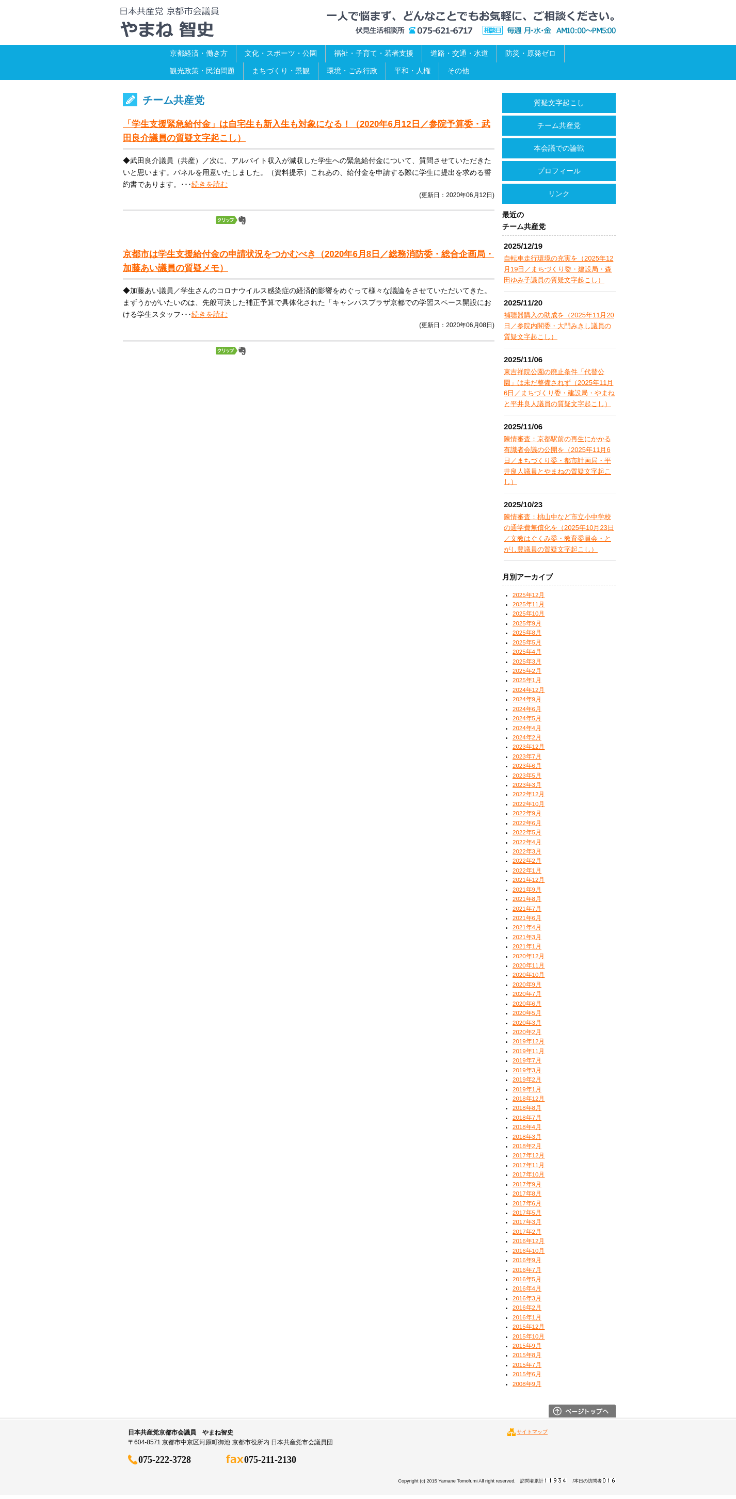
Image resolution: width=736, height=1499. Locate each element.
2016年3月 (527, 1298)
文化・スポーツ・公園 (281, 53)
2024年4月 (527, 728)
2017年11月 (529, 1165)
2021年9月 (527, 889)
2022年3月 (527, 851)
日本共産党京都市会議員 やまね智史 (169, 22)
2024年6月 (527, 709)
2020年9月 (527, 984)
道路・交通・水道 (459, 53)
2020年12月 (529, 956)
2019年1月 (527, 1089)
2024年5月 (527, 718)
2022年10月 (529, 804)
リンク (559, 193)
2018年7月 (527, 1118)
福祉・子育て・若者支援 (373, 53)
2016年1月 (527, 1317)
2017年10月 (529, 1174)
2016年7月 (527, 1270)
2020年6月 (527, 1004)
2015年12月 (529, 1327)
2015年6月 (527, 1374)
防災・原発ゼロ (530, 53)
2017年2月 (527, 1232)
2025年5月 (527, 642)
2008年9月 (527, 1384)
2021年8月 (527, 899)
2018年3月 (527, 1137)
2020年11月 (529, 965)
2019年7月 (527, 1060)
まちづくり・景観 (281, 71)
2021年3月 (527, 937)
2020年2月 (527, 1032)
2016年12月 (529, 1241)
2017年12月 (529, 1155)
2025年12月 (529, 595)
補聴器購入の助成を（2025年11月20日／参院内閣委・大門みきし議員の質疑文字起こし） (559, 326)
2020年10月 (529, 975)
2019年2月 (527, 1079)
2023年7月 (527, 756)
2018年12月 (529, 1098)
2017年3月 (527, 1222)
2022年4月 (527, 842)
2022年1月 (527, 870)
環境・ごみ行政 (352, 71)
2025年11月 (529, 604)
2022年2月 (527, 861)
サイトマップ (532, 1431)
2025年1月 (527, 680)
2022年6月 (527, 823)
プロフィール (559, 171)
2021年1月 (527, 946)
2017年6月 (527, 1203)
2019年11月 (529, 1051)
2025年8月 (527, 633)
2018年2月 (527, 1146)
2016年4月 (527, 1288)
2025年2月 (527, 671)
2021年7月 (527, 909)
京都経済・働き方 (199, 53)
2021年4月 (527, 927)
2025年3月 (527, 661)
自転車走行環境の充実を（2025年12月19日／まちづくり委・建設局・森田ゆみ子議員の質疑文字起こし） (558, 269)
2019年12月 (529, 1041)
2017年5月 (527, 1213)
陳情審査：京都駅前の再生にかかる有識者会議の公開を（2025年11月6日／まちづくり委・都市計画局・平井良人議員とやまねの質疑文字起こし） (557, 460)
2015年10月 (529, 1336)
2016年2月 (527, 1307)
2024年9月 (527, 699)
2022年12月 (529, 794)
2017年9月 (527, 1184)
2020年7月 (527, 994)
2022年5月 (527, 832)
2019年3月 (527, 1070)
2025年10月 (529, 613)
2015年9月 (527, 1346)
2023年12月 (529, 747)
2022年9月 (527, 813)
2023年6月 (527, 766)
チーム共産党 (559, 125)
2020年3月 (527, 1023)
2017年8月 (527, 1193)
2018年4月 (527, 1127)
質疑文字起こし (559, 103)
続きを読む (209, 184)
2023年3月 (527, 785)
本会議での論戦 (559, 148)
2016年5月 (527, 1279)
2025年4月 (527, 652)
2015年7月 (527, 1365)
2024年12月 (529, 690)
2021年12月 (529, 880)
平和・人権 (412, 71)
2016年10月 (529, 1251)
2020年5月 (527, 1013)
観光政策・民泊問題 (202, 71)
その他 (458, 71)
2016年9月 (527, 1260)
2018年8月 (527, 1108)
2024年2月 (527, 737)
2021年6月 (527, 918)
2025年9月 (527, 623)
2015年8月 (527, 1355)
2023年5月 (527, 775)
